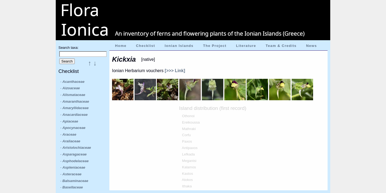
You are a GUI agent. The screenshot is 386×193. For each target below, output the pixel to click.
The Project (215, 46)
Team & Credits (281, 46)
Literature (246, 46)
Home (120, 46)
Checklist (145, 46)
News (311, 46)
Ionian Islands (179, 46)
